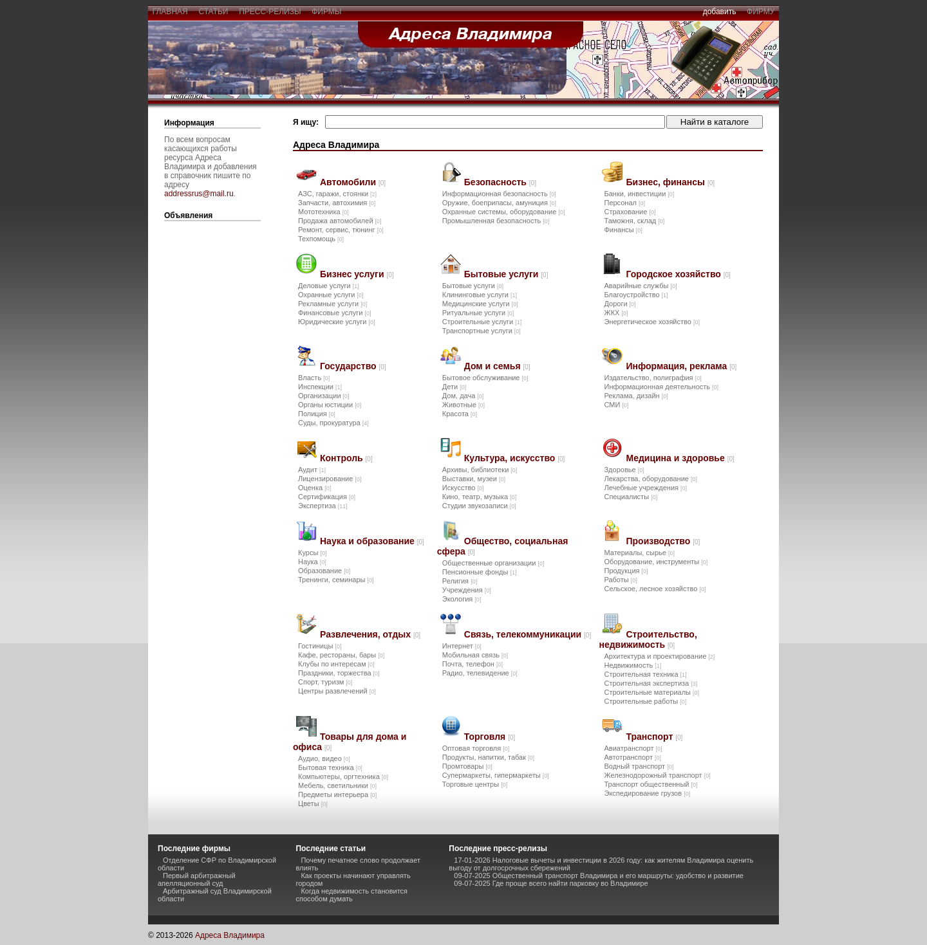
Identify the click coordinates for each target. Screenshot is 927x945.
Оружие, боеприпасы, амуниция (499, 202)
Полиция (316, 413)
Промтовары (467, 766)
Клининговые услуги (479, 294)
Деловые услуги (328, 285)
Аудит (312, 469)
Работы (620, 579)
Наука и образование (372, 541)
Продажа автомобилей (340, 221)
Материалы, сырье (639, 552)
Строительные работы (645, 701)
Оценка (314, 487)
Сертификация (326, 496)
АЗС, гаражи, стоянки (337, 193)
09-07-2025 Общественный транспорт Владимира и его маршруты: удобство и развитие (599, 875)
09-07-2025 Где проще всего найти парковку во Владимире (551, 883)
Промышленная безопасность (495, 221)
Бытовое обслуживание (485, 377)
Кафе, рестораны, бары (341, 655)
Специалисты (630, 496)
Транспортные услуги (481, 331)
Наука (312, 561)
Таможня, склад (634, 221)
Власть (314, 377)
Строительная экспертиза (650, 683)
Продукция (626, 570)
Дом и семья (497, 366)
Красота (459, 413)
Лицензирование (329, 478)
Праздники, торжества (339, 673)
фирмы (327, 11)
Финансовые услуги (334, 313)
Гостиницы (320, 646)
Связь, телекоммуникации (527, 634)
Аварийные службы (640, 285)
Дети (454, 386)
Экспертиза (323, 505)
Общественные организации (493, 563)
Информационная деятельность (661, 386)
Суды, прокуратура (333, 423)
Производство (663, 541)
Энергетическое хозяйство (651, 322)
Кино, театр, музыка (479, 496)
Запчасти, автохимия (336, 202)
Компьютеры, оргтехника (343, 776)
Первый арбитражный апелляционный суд (197, 879)
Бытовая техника (330, 767)
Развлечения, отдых (370, 634)
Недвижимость (632, 665)
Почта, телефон (472, 664)
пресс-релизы (270, 11)
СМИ (616, 404)
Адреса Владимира (230, 935)
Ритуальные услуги (478, 313)
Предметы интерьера (337, 794)
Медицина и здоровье (680, 458)
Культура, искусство (514, 458)
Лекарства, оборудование (650, 478)
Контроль (346, 458)
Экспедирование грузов (647, 793)
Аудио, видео (324, 758)
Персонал (624, 202)
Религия (459, 581)
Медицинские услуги (480, 303)
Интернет (462, 646)
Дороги (619, 303)
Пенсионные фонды (479, 572)
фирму (760, 11)
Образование (324, 570)
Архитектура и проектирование (659, 656)
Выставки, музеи (473, 478)
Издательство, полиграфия (652, 377)
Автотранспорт (632, 757)
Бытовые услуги (506, 274)
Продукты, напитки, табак (488, 757)
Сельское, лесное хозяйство (655, 588)
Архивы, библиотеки (480, 469)
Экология (462, 599)
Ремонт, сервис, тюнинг (341, 230)
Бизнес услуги (357, 274)
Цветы (313, 803)
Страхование (629, 212)
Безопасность (500, 182)
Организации (324, 395)
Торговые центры (474, 784)
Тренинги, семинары (336, 579)
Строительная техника (645, 674)
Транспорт (654, 736)
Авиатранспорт (633, 748)
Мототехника (323, 212)
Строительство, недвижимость (648, 639)
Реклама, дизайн (636, 395)
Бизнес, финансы (670, 182)
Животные (463, 404)
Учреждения (466, 590)
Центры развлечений (337, 691)
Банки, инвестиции (639, 193)
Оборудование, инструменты (655, 561)
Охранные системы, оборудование (503, 212)
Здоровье (624, 469)
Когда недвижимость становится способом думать (351, 895)
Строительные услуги (481, 322)
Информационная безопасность (499, 193)
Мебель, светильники (337, 785)
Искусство (463, 487)
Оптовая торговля (475, 748)
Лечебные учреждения (645, 487)
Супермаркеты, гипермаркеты (495, 775)
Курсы (312, 552)
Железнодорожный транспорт (657, 775)
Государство (353, 366)
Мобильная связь (475, 655)
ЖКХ (616, 313)
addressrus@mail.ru (199, 193)
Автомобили (353, 182)
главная (170, 11)
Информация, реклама (681, 366)
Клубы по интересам (336, 664)
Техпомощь (321, 239)
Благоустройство (636, 294)
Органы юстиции (329, 404)
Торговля (489, 736)
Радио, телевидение (480, 673)
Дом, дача (463, 395)
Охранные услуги (330, 294)
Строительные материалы (651, 692)
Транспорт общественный (650, 784)
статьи (213, 11)
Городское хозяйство (678, 274)
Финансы (623, 230)
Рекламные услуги (332, 303)
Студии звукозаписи (479, 505)
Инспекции (320, 386)
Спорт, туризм (325, 682)
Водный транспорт (638, 766)
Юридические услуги (336, 322)
